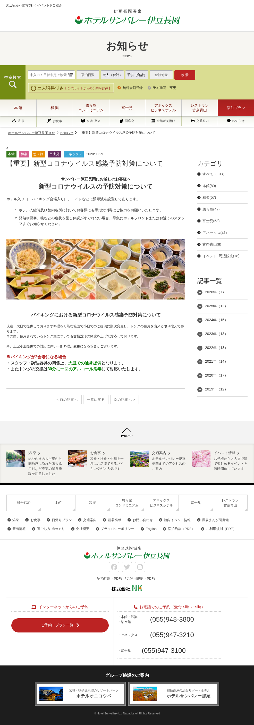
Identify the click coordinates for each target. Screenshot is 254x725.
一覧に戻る (96, 400)
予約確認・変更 (164, 88)
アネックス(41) (214, 233)
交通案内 (202, 121)
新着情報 (114, 520)
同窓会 (129, 121)
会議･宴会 (93, 121)
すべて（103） (214, 174)
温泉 (15, 520)
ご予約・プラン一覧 (57, 625)
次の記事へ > (124, 400)
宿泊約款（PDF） (181, 529)
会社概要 (82, 529)
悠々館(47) (211, 209)
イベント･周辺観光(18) (221, 256)
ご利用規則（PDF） (221, 529)
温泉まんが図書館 (215, 520)
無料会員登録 (133, 88)
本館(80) (209, 186)
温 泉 (21, 121)
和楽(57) (209, 197)
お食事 (57, 121)
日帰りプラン (62, 520)
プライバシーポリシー (117, 529)
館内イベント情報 (177, 520)
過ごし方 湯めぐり (51, 529)
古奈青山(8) (211, 244)
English (151, 529)
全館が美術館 (166, 121)
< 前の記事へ (67, 400)
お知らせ (238, 121)
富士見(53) (211, 221)
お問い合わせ (143, 520)
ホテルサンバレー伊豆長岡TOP (31, 133)
